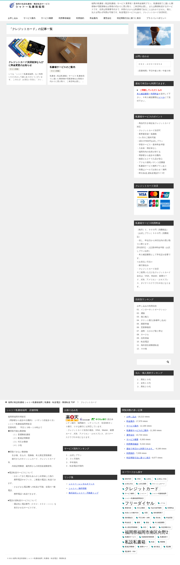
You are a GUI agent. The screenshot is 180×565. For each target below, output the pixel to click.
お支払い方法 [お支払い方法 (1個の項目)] (161, 479)
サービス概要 (47, 18)
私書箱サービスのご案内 (62, 67)
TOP (41, 402)
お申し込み (13, 18)
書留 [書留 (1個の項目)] (138, 522)
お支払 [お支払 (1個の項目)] (148, 479)
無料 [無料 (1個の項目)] (153, 527)
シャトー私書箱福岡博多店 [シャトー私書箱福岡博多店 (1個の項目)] (134, 498)
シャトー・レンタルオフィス (81, 484)
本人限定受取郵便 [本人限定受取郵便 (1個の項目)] (131, 527)
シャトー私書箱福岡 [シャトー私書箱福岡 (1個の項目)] (159, 493)
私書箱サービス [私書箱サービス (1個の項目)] (130, 537)
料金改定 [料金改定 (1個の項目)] (128, 522)
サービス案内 (29, 18)
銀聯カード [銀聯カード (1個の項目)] (144, 546)
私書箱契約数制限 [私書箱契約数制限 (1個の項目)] (148, 537)
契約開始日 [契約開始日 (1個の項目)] (129, 517)
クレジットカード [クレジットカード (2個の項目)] (142, 489)
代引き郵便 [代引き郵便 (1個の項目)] (141, 508)
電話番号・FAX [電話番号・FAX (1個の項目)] (130, 551)
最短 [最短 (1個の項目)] (147, 522)
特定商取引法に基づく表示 (129, 18)
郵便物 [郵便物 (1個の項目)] (162, 542)
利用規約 (80, 18)
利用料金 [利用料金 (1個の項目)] (171, 508)
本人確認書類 (143, 94)
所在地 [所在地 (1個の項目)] (158, 517)
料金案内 (94, 18)
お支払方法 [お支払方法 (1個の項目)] (129, 484)
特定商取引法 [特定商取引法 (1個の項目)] (166, 527)
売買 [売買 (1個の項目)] (146, 513)
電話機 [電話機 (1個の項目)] (168, 546)
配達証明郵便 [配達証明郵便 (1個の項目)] (129, 546)
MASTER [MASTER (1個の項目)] (128, 479)
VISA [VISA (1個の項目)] (138, 479)
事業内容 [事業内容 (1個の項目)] (128, 508)
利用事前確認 (65, 18)
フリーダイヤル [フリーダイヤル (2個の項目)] (140, 503)
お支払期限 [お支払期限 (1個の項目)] (142, 484)
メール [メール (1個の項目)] (162, 503)
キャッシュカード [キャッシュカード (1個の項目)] (158, 484)
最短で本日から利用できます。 (140, 449)
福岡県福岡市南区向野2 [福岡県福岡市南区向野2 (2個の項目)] (146, 532)
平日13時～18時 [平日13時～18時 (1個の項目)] (144, 517)
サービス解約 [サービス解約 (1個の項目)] (129, 493)
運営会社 (107, 18)
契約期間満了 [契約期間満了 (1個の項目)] (158, 513)
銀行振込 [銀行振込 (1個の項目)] (157, 546)
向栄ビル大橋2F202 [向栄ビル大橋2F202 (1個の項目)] (132, 513)
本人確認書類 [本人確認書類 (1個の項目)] (159, 522)
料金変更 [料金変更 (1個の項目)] (169, 517)
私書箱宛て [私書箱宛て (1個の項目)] (164, 537)
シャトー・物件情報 (78, 488)
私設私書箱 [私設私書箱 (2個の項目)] (135, 542)
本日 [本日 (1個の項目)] (144, 527)
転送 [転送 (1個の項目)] (152, 542)
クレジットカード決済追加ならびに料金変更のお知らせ (26, 63)
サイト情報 (14, 69)
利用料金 (155, 94)
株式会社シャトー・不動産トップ (83, 493)
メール (162, 97)
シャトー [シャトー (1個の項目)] (143, 493)
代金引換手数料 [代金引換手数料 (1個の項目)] (156, 508)
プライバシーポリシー (156, 18)
